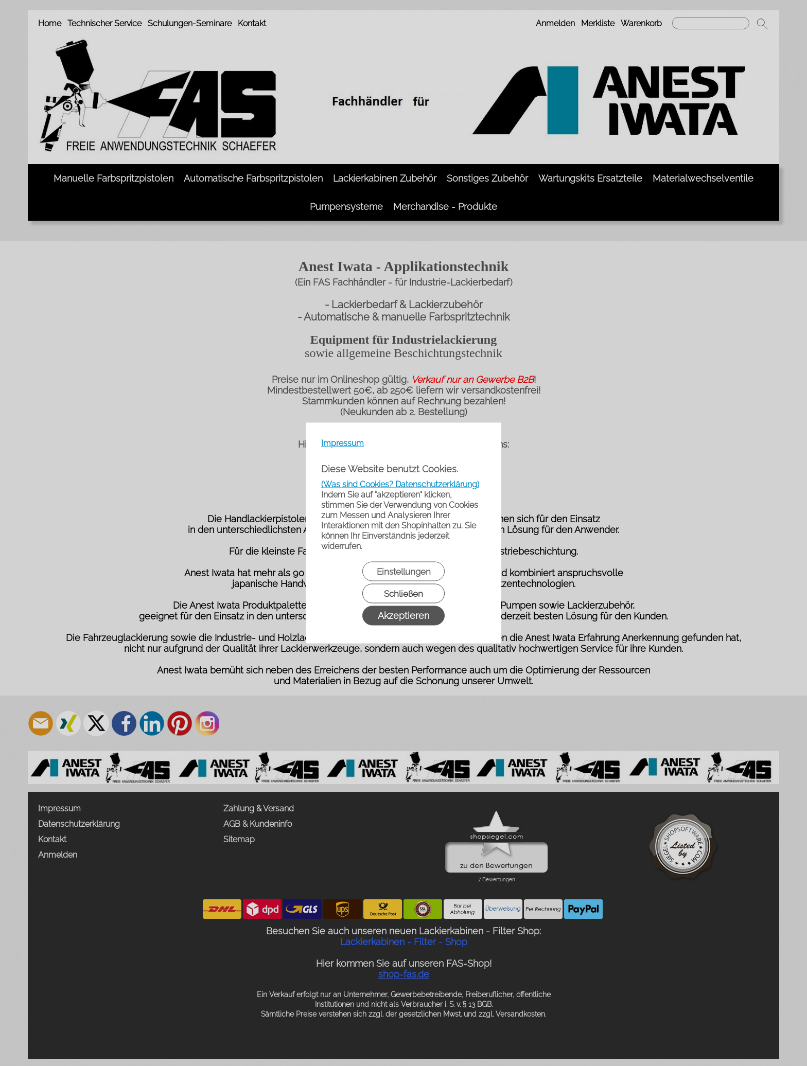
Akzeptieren (403, 615)
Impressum (342, 443)
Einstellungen (404, 571)
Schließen (403, 594)
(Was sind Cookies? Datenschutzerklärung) (400, 484)
